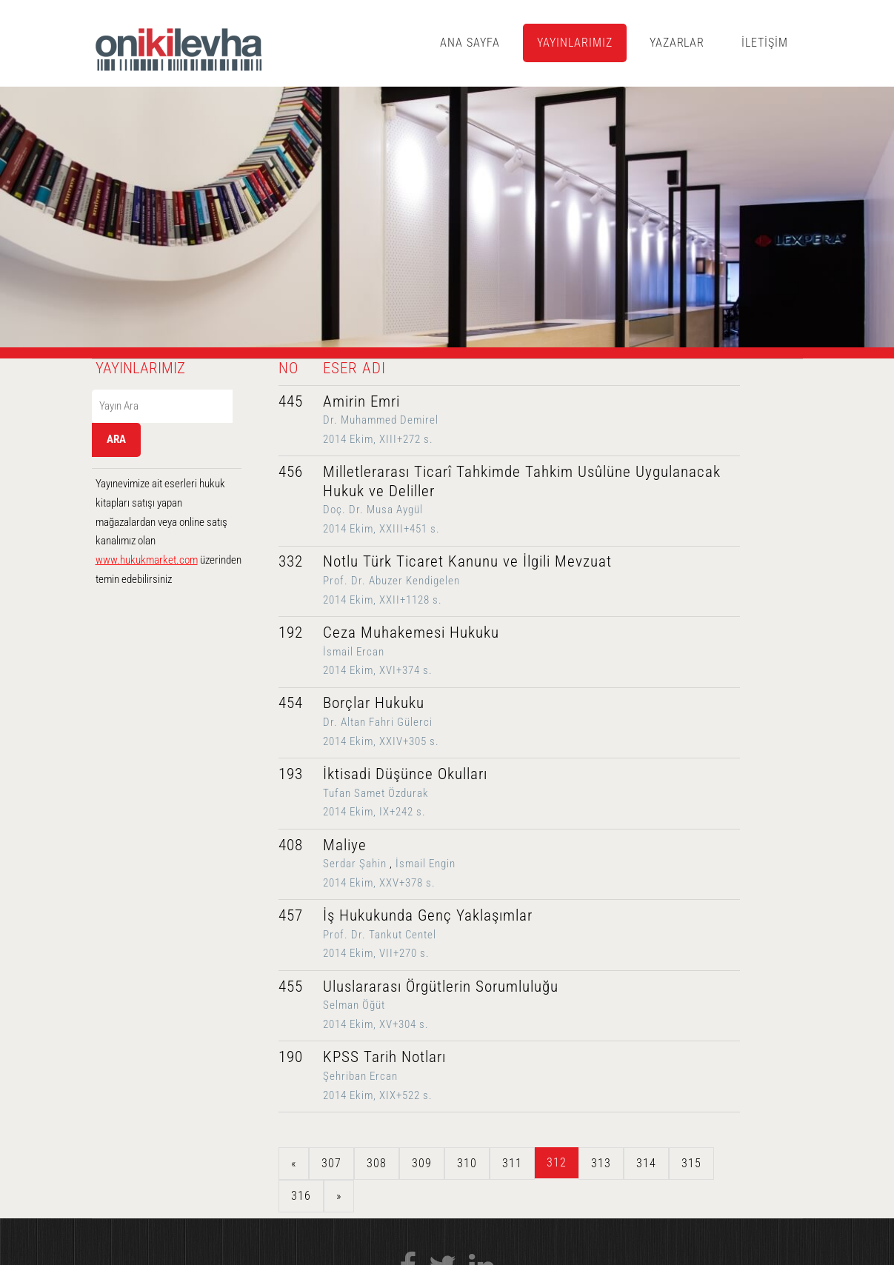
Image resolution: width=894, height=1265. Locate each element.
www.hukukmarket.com (147, 560)
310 (467, 1163)
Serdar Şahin (355, 863)
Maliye (345, 845)
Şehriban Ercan (360, 1076)
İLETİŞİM (764, 43)
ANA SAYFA (470, 43)
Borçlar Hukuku (373, 703)
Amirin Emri (361, 401)
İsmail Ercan (353, 651)
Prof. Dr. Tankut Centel (379, 934)
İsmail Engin (426, 863)
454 (290, 703)
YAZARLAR (677, 43)
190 (290, 1057)
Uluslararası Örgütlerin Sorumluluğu (440, 986)
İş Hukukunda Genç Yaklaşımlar (428, 915)
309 (422, 1163)
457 (290, 915)
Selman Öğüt (354, 1005)
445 (290, 401)
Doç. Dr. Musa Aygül (373, 509)
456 (290, 472)
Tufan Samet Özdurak (376, 793)
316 (301, 1196)
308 (377, 1163)
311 (512, 1163)
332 (290, 561)
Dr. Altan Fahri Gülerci (378, 722)
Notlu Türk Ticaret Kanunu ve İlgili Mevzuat (467, 561)
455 (290, 986)
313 (601, 1163)
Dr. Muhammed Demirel (380, 420)
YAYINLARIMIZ (575, 43)
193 (290, 774)
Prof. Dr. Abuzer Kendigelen (391, 580)
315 (691, 1163)
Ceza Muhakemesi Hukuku (411, 632)
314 (646, 1163)
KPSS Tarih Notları (384, 1057)
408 (290, 845)
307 (331, 1163)
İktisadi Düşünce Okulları (405, 774)
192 (290, 632)
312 (557, 1162)
